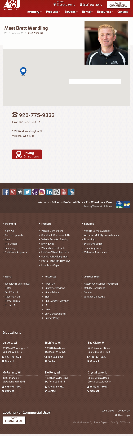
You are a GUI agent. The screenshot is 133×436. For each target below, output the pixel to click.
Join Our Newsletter (55, 316)
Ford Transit (11, 294)
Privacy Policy (52, 320)
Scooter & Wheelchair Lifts (55, 237)
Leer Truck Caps (50, 267)
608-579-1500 (13, 388)
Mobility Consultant (94, 290)
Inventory (33, 12)
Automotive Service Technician (101, 286)
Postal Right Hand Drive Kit (55, 263)
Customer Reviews (55, 290)
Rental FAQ (11, 307)
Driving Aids (47, 246)
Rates (8, 290)
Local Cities (108, 412)
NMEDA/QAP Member (57, 303)
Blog (47, 299)
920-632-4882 (56, 388)
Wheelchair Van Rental (17, 286)
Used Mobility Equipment (54, 258)
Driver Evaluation (93, 246)
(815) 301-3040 (92, 5)
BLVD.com (125, 424)
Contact (123, 12)
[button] (23, 73)
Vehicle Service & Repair (97, 233)
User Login (122, 417)
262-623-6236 (56, 359)
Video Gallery (52, 294)
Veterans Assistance (95, 254)
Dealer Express (101, 424)
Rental (87, 12)
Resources (105, 12)
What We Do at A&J (94, 299)
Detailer (88, 294)
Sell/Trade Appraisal (16, 254)
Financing (10, 250)
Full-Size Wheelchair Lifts (55, 254)
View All (9, 233)
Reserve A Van (13, 299)
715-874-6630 (98, 359)
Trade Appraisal (92, 250)
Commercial (119, 6)
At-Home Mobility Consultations (101, 237)
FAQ (47, 307)
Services (70, 12)
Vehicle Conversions (52, 233)
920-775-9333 (13, 359)
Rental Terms (12, 303)
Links (47, 311)
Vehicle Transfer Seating (54, 241)
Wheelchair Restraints (53, 250)
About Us (50, 286)
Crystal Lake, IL (67, 5)
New (7, 241)
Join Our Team (92, 278)
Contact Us (124, 412)
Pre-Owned (11, 246)
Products (53, 12)
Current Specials (14, 237)
